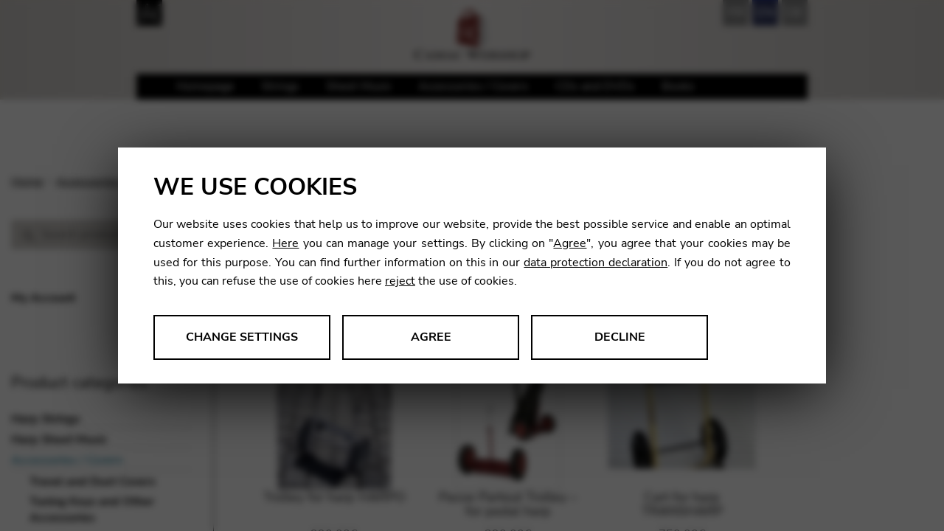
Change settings (242, 337)
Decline (619, 337)
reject (400, 281)
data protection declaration (595, 262)
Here (285, 243)
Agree (569, 243)
